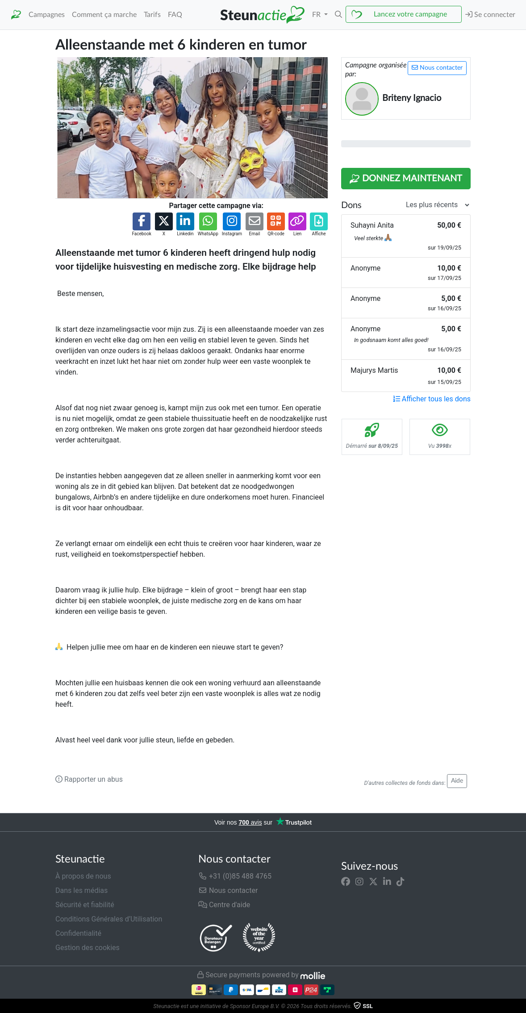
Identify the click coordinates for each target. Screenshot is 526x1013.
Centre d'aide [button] (224, 904)
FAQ (175, 14)
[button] (338, 15)
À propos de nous (83, 876)
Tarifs (152, 14)
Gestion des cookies (87, 947)
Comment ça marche (104, 14)
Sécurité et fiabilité (84, 904)
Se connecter (490, 14)
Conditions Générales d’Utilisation (108, 919)
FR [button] (317, 14)
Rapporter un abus (89, 779)
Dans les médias (81, 890)
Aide (457, 781)
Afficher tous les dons (432, 399)
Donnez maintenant (405, 179)
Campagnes (47, 14)
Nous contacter (437, 67)
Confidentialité (78, 933)
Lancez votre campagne (410, 14)
